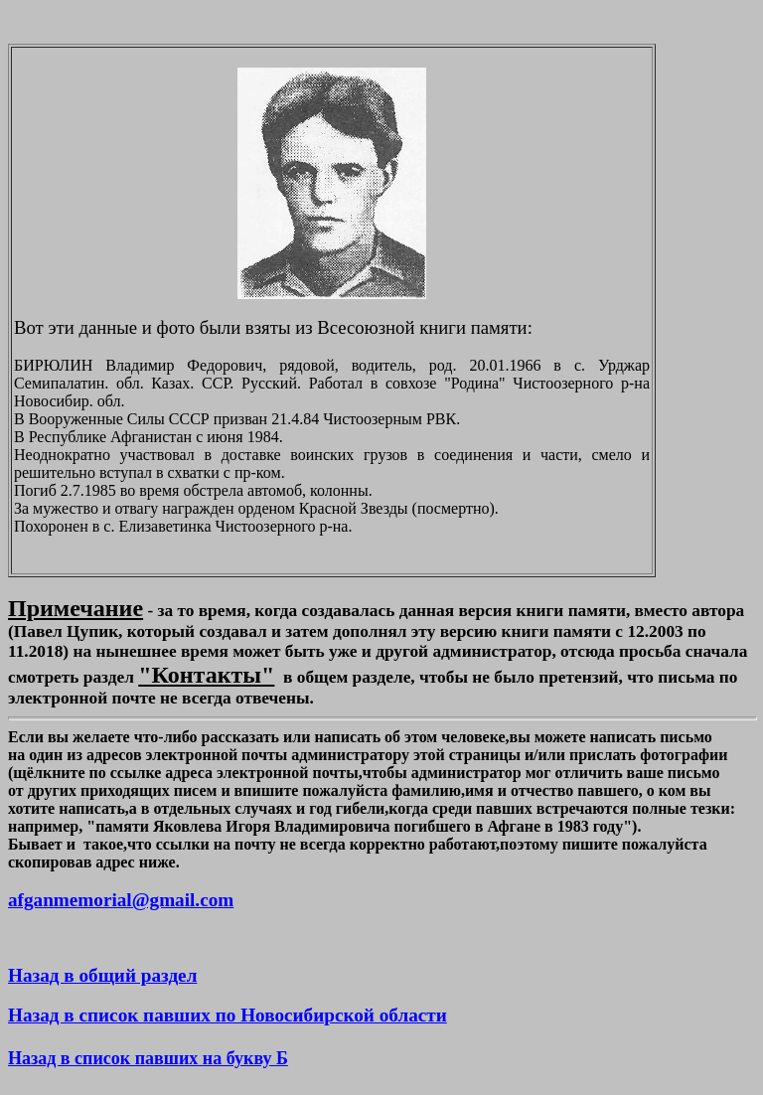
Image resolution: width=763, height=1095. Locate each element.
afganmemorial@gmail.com (120, 899)
